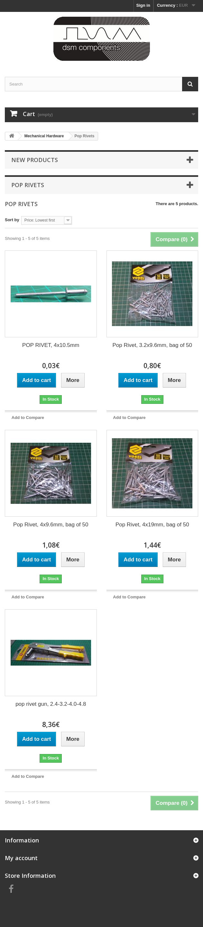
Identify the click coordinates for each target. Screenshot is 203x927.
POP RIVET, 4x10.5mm (50, 345)
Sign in (143, 5)
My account (21, 858)
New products (34, 160)
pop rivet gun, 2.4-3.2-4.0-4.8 (50, 704)
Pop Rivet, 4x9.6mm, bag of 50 (50, 525)
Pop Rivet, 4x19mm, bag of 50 (152, 525)
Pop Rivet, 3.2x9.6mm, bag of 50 (152, 345)
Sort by (12, 219)
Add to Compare (28, 417)
